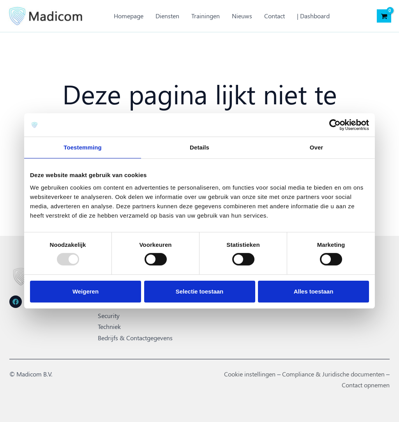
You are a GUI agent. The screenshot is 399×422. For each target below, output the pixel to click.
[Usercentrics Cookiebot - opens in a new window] (335, 125)
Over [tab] (316, 147)
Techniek (109, 326)
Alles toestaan (314, 291)
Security (109, 315)
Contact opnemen (366, 384)
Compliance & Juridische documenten (333, 373)
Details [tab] (199, 147)
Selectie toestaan (200, 291)
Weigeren (85, 291)
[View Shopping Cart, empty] (384, 15)
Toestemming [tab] (83, 147)
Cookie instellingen (249, 373)
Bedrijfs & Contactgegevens (135, 337)
